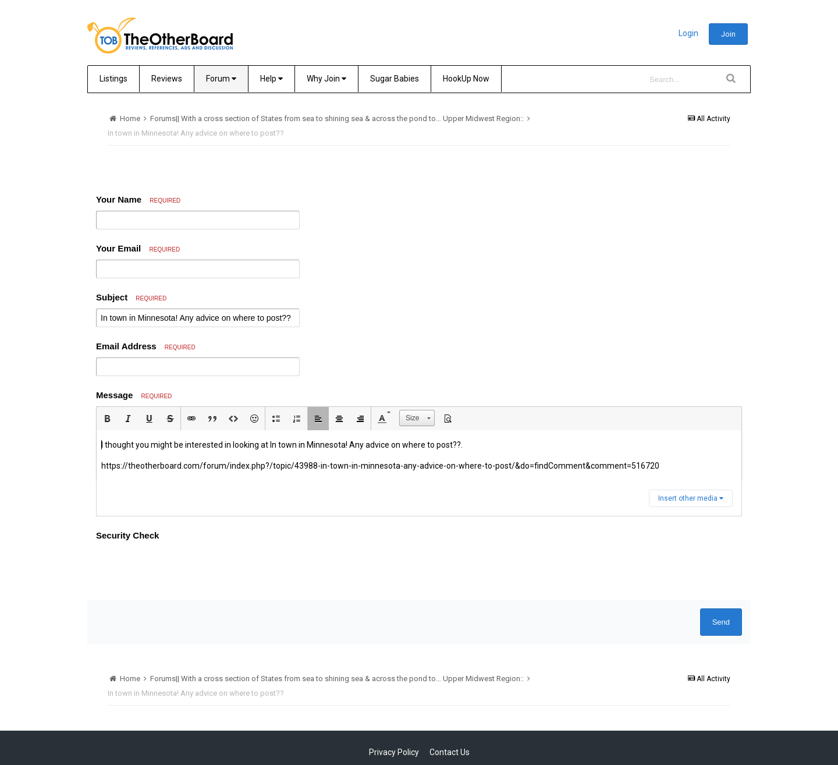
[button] (107, 418)
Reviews (166, 78)
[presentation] (184, 568)
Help (271, 78)
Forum (221, 78)
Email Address (146, 346)
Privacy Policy (394, 752)
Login (688, 33)
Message (134, 395)
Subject (131, 297)
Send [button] (721, 622)
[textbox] (419, 455)
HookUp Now (466, 78)
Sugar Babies (394, 78)
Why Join (326, 78)
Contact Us (449, 752)
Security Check (127, 535)
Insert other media (690, 498)
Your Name (138, 199)
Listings (113, 78)
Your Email (138, 248)
